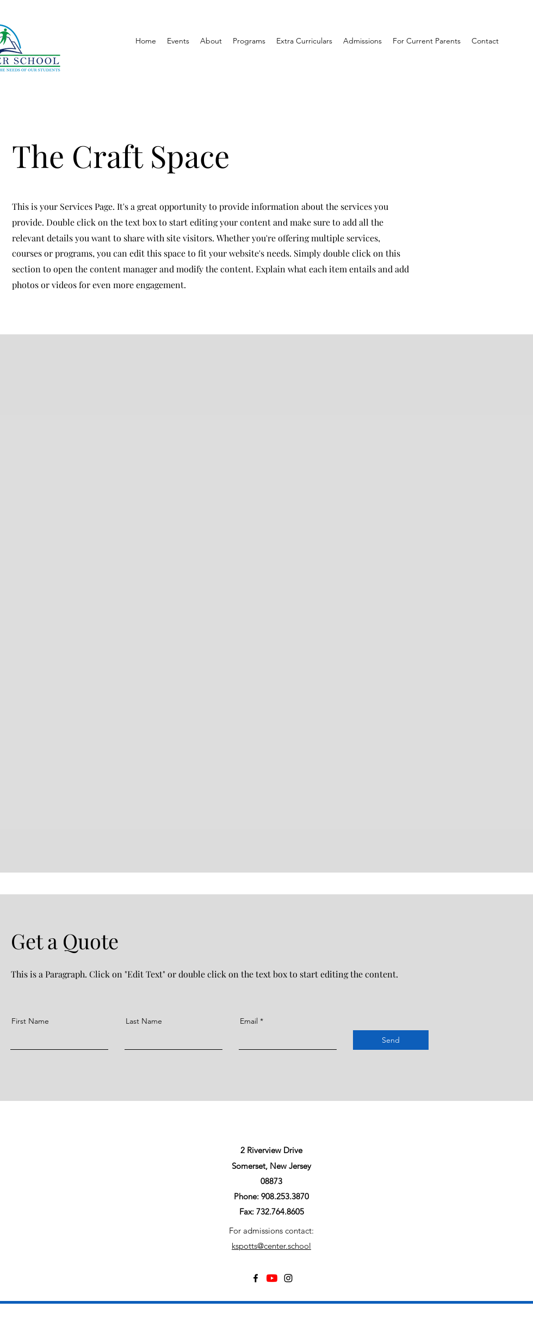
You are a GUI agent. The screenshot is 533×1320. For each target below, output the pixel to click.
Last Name (144, 1021)
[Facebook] (255, 1278)
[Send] (391, 1040)
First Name (30, 1021)
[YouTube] (271, 1278)
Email (249, 1021)
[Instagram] (288, 1278)
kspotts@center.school (271, 1246)
